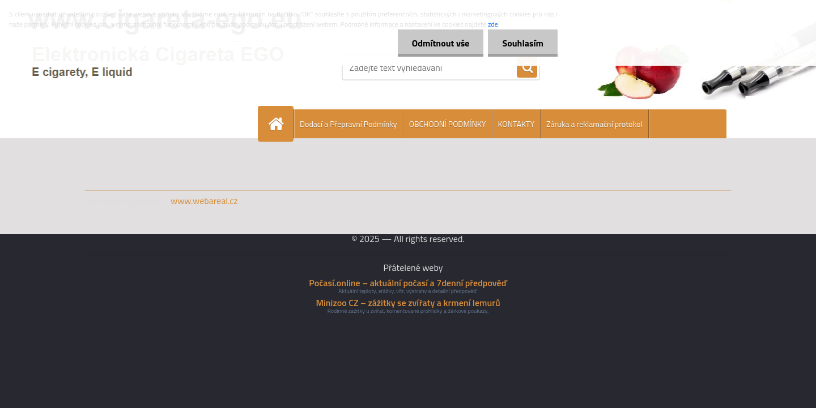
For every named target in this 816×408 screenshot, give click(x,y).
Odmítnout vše (441, 43)
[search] (527, 68)
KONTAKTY (516, 124)
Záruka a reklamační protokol (594, 124)
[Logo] (163, 67)
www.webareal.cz (204, 200)
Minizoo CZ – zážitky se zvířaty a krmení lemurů (408, 302)
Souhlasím (522, 43)
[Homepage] (280, 123)
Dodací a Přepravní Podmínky (348, 124)
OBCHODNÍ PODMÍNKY (447, 124)
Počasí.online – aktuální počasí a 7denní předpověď (408, 282)
